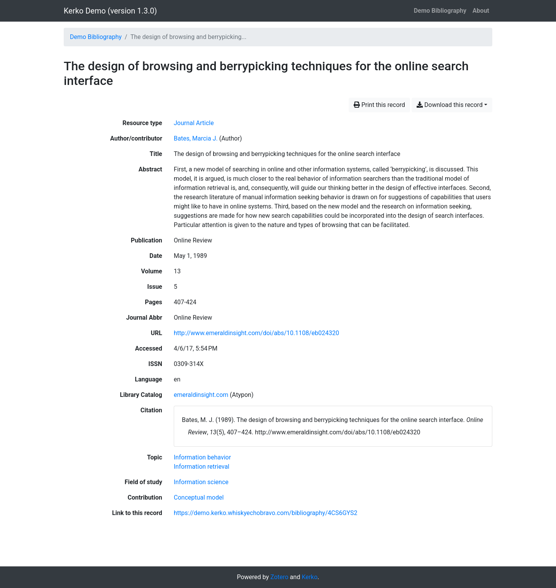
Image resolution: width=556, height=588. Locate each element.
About (481, 10)
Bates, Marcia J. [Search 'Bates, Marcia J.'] (196, 138)
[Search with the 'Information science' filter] (201, 482)
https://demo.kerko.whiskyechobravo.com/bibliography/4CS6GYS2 (266, 513)
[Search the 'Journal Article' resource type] (194, 123)
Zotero (279, 577)
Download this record (450, 104)
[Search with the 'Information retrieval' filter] (201, 466)
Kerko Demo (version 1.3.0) (110, 10)
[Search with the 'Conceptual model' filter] (199, 497)
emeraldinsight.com (201, 394)
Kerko (309, 577)
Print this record (379, 104)
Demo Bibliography (440, 10)
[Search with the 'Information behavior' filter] (202, 457)
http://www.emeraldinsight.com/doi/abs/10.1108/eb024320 (256, 333)
